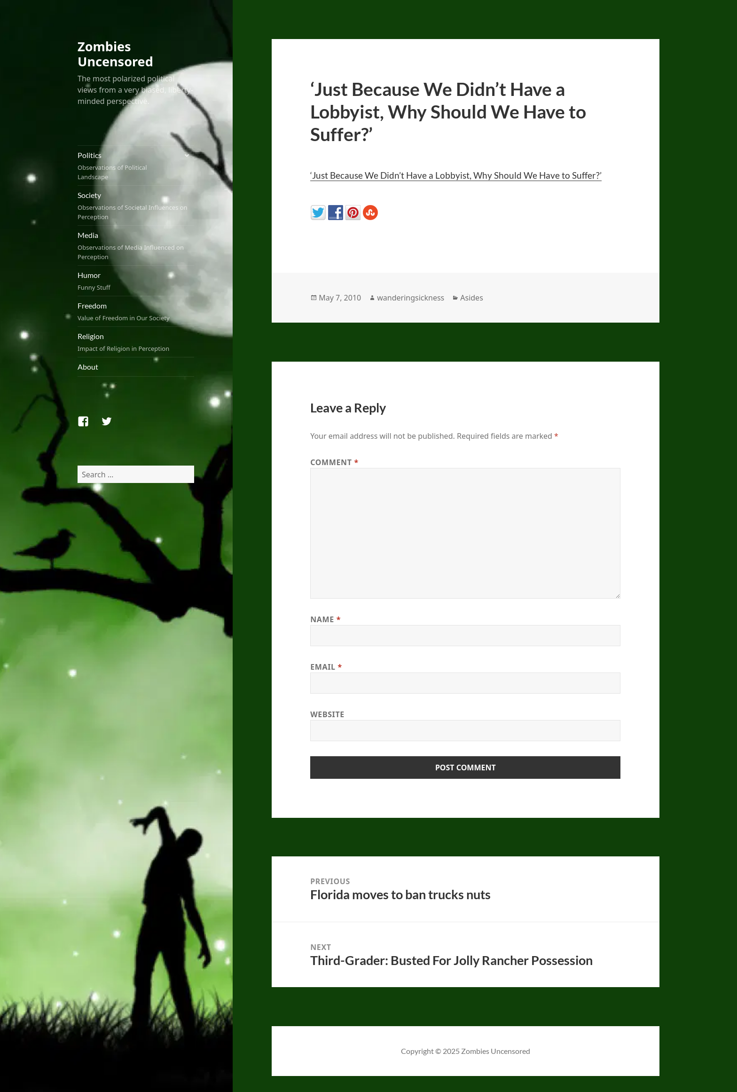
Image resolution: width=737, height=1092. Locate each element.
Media (136, 245)
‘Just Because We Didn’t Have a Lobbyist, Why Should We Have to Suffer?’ (456, 175)
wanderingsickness (410, 298)
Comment (334, 462)
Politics (127, 166)
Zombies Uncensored (115, 54)
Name (325, 619)
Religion (136, 342)
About (88, 366)
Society (136, 206)
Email (326, 667)
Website (327, 714)
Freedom (136, 312)
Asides (471, 298)
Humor (136, 281)
